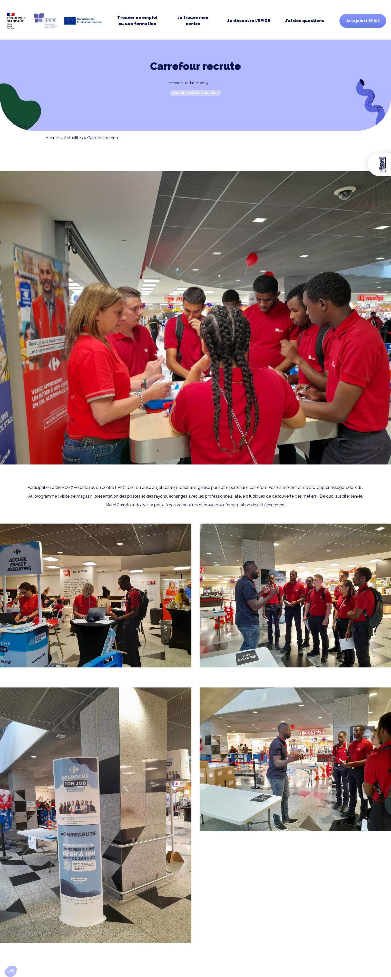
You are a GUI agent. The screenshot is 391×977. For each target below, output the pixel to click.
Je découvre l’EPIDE (248, 20)
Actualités (73, 137)
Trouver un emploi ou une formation (137, 20)
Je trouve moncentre (193, 20)
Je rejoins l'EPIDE (362, 20)
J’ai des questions (304, 20)
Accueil (53, 137)
